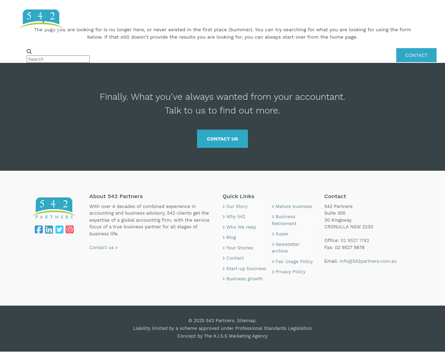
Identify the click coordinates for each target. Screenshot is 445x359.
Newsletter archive (285, 248)
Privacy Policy (288, 271)
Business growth (242, 278)
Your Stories (237, 247)
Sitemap (246, 320)
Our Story (235, 206)
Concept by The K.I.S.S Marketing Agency (222, 336)
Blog (229, 237)
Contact (233, 258)
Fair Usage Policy (292, 261)
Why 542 (233, 216)
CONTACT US (222, 139)
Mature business (292, 206)
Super (280, 233)
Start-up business (244, 268)
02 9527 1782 (421, 8)
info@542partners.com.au (368, 261)
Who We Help (239, 227)
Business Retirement (284, 220)
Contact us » (103, 247)
